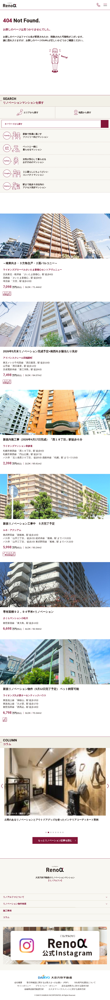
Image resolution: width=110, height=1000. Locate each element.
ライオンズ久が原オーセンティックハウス (24, 695)
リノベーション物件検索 (14, 904)
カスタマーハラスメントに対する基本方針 (67, 989)
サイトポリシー (24, 986)
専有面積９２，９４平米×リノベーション (28, 611)
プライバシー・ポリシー (46, 986)
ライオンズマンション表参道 (17, 446)
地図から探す (84, 112)
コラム (6, 917)
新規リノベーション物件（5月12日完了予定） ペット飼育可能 (41, 688)
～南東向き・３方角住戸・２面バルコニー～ (30, 263)
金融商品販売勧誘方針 (34, 989)
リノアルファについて (13, 897)
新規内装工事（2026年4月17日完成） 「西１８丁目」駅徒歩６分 (42, 439)
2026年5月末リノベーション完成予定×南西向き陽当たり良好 (40, 351)
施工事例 (7, 910)
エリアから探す (31, 112)
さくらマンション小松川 (15, 618)
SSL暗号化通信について (85, 982)
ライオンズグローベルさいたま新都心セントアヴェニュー (32, 269)
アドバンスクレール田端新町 (17, 358)
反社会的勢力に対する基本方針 (75, 986)
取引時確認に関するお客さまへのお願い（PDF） (48, 982)
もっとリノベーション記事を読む (55, 840)
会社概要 (18, 982)
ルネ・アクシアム (12, 530)
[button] (1, 786)
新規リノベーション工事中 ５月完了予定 (29, 523)
